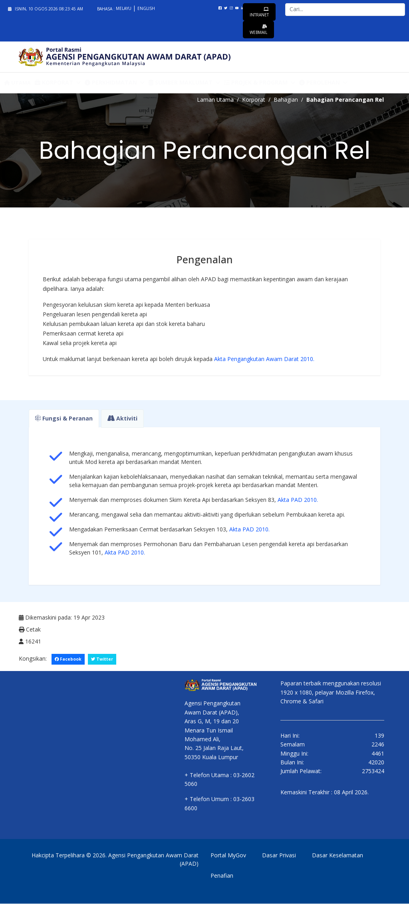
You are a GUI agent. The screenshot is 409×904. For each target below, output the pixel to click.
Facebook (68, 659)
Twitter (102, 659)
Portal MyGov (228, 855)
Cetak (30, 629)
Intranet (259, 12)
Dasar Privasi (279, 855)
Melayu (124, 8)
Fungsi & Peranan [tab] (64, 418)
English (146, 8)
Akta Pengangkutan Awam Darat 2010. (264, 359)
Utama (17, 82)
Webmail (258, 29)
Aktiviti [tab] (122, 418)
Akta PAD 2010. (297, 499)
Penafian (221, 876)
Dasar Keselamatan (337, 855)
